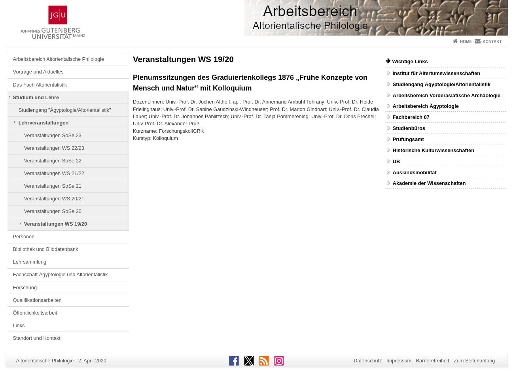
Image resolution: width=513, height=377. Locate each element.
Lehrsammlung (30, 262)
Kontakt (492, 42)
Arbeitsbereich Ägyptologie (426, 106)
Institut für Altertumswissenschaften (436, 73)
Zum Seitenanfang (474, 361)
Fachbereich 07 (411, 117)
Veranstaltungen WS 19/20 (55, 224)
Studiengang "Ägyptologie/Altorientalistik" (65, 110)
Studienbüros (409, 128)
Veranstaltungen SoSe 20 (52, 211)
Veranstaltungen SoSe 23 (52, 135)
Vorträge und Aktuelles (38, 72)
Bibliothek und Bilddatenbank (45, 249)
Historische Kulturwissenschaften (433, 150)
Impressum (398, 361)
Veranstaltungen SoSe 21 (52, 186)
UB (396, 161)
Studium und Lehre (36, 97)
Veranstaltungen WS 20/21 (54, 199)
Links (19, 325)
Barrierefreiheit (432, 361)
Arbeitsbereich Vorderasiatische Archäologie (446, 95)
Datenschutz (368, 361)
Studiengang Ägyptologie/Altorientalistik (441, 84)
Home (466, 42)
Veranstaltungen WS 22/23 (54, 148)
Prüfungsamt (408, 139)
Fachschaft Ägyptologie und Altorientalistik (60, 274)
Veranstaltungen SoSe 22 (52, 161)
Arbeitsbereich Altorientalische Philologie (58, 59)
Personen (24, 236)
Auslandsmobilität (415, 172)
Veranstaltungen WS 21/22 (54, 173)
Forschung (25, 287)
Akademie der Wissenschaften (429, 183)
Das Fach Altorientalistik (40, 85)
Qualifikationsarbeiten (37, 300)
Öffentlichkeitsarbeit (35, 313)
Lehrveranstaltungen (44, 123)
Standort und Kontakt (37, 338)
